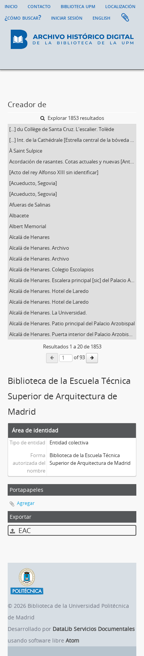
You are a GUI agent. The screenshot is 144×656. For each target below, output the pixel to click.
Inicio (11, 6)
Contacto (39, 6)
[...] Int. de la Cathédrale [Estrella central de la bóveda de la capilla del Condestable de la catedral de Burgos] (72, 139)
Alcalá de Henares (29, 237)
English (101, 17)
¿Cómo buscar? (23, 17)
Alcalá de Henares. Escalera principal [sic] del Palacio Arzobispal (72, 280)
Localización (120, 6)
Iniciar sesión (67, 17)
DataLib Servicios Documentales (94, 628)
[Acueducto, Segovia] (33, 183)
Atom (72, 640)
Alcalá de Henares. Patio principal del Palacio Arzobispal (72, 323)
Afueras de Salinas (29, 204)
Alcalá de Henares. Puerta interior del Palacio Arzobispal (72, 334)
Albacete (19, 215)
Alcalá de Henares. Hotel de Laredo (49, 291)
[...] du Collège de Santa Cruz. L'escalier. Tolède (61, 129)
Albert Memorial (27, 226)
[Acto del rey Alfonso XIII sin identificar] (53, 172)
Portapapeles (125, 17)
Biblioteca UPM (78, 6)
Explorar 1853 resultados (72, 117)
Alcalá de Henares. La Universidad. (48, 312)
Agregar (26, 503)
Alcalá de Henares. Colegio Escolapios (51, 269)
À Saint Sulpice (25, 150)
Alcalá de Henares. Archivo (39, 247)
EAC (20, 530)
